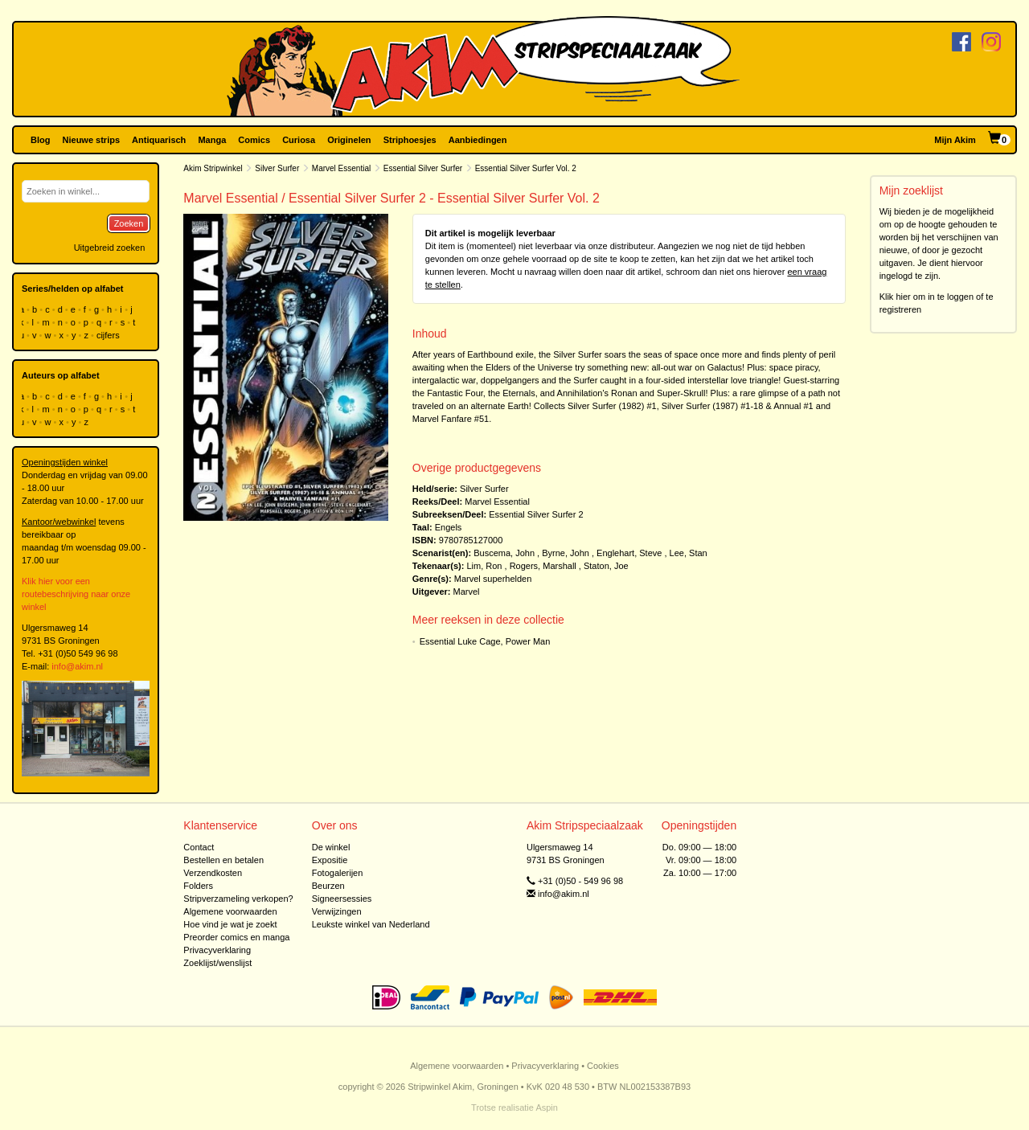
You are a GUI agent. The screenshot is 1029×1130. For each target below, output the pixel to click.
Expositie (330, 860)
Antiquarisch (159, 140)
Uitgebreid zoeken (110, 247)
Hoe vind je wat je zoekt (230, 924)
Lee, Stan (688, 553)
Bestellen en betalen (223, 860)
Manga (212, 140)
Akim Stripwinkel (212, 168)
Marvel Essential (341, 168)
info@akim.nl (77, 666)
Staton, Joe (606, 566)
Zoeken (129, 223)
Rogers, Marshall (543, 566)
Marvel (466, 591)
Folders (198, 885)
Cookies (603, 1066)
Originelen (349, 140)
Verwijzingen (337, 911)
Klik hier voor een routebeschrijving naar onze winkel (76, 594)
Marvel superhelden (493, 578)
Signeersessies (342, 898)
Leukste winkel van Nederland (371, 924)
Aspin (546, 1107)
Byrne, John (565, 553)
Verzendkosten (212, 873)
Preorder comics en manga (236, 937)
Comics (254, 140)
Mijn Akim (955, 140)
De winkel (331, 847)
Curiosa (298, 140)
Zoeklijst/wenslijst (217, 963)
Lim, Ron (484, 566)
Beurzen (328, 885)
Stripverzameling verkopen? (238, 898)
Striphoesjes (410, 140)
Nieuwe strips (92, 140)
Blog (40, 140)
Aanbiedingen (478, 140)
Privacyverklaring (217, 950)
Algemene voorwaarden (230, 911)
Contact (198, 847)
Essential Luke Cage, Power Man (485, 641)
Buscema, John (504, 553)
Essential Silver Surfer (422, 168)
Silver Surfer (277, 168)
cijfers (109, 335)
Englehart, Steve (629, 553)
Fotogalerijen (337, 873)
